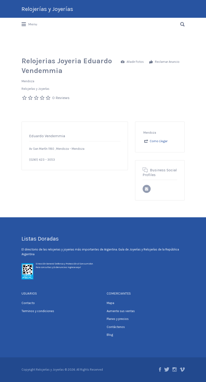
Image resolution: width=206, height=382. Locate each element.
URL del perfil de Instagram (147, 189)
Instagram (174, 369)
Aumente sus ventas (121, 311)
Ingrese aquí (74, 267)
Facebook (160, 369)
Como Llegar (158, 141)
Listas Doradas (40, 238)
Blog (110, 335)
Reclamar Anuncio (164, 62)
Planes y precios (118, 319)
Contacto (28, 303)
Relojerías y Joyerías (47, 9)
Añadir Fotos (132, 62)
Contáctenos (116, 327)
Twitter (166, 369)
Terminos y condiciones (38, 311)
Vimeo (182, 369)
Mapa (110, 303)
